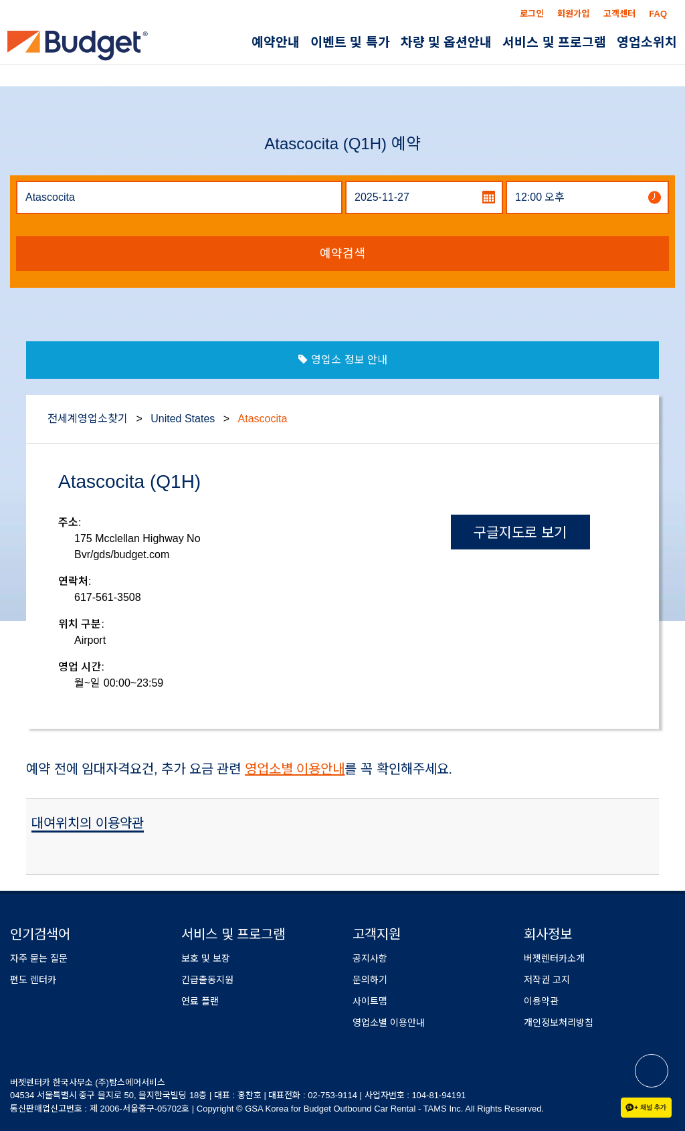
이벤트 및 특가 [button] (350, 42)
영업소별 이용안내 (295, 769)
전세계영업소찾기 (87, 418)
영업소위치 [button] (647, 42)
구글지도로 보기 (520, 532)
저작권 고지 (547, 979)
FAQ (658, 14)
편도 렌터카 (33, 979)
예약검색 (342, 253)
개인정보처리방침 (558, 1022)
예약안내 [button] (276, 42)
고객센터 (619, 14)
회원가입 (573, 14)
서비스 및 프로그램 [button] (554, 42)
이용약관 (541, 1001)
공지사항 (370, 958)
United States (184, 418)
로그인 (532, 14)
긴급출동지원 (207, 979)
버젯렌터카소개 (554, 958)
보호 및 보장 (205, 958)
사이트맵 (370, 1001)
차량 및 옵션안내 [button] (446, 42)
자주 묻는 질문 (39, 958)
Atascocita (263, 418)
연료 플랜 (200, 1001)
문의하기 (370, 979)
